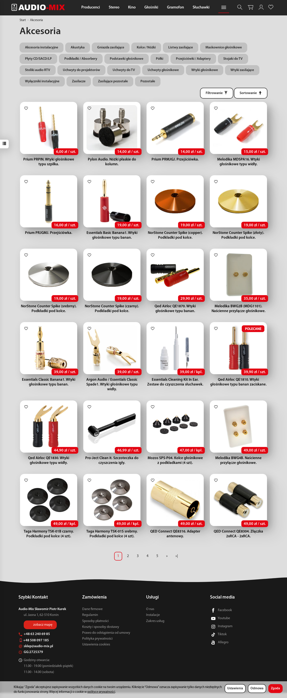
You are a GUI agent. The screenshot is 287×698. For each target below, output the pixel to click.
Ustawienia (235, 688)
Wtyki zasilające (242, 70)
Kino (132, 7)
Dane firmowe (92, 614)
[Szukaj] (239, 7)
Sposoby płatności (95, 626)
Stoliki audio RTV (37, 70)
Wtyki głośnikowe (204, 70)
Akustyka (78, 47)
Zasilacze (78, 81)
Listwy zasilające (180, 47)
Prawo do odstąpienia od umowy (106, 638)
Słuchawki (201, 7)
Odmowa (257, 688)
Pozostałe (147, 81)
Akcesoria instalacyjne (41, 47)
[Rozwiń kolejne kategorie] (223, 7)
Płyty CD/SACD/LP (38, 59)
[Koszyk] (250, 7)
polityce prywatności (101, 692)
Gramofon (175, 7)
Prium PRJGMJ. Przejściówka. (48, 235)
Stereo (114, 7)
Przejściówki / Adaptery (193, 59)
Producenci (90, 7)
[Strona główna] (39, 7)
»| (176, 561)
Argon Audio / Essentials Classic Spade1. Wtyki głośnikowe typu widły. (112, 388)
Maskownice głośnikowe (223, 47)
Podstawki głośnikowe (126, 59)
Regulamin (90, 620)
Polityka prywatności (97, 644)
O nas (150, 614)
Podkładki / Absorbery (80, 59)
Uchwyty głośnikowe (163, 70)
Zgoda (275, 688)
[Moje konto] (261, 7)
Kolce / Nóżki (146, 47)
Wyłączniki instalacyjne (42, 81)
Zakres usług (155, 626)
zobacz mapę (42, 630)
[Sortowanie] (250, 93)
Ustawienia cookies (96, 650)
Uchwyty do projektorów (81, 70)
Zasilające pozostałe (113, 81)
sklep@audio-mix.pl (35, 651)
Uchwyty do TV (124, 70)
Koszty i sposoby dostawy (100, 632)
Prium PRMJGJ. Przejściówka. (175, 160)
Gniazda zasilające (110, 47)
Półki (159, 59)
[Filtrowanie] (216, 93)
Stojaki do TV (233, 59)
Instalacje (153, 620)
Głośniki (151, 7)
